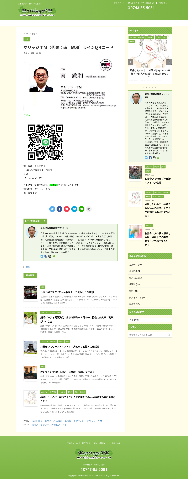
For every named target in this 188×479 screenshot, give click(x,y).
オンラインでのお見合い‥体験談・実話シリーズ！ (67, 372)
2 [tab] (146, 87)
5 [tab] (155, 87)
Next (169, 62)
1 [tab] (143, 87)
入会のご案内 (105, 23)
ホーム (35, 23)
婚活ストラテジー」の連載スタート (49, 424)
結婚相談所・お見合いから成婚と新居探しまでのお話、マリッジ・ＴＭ (67, 421)
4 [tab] (152, 87)
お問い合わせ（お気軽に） (152, 23)
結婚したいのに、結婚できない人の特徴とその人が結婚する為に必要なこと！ (150, 73)
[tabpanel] (150, 59)
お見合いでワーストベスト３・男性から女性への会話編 (69, 346)
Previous (130, 62)
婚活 (28, 267)
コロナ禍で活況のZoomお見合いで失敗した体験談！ (68, 292)
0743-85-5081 (141, 7)
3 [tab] (149, 87)
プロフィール (119, 3)
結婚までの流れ (82, 23)
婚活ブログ (132, 3)
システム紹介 (58, 23)
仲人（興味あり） (148, 3)
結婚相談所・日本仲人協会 (94, 464)
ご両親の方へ (129, 23)
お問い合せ (163, 3)
